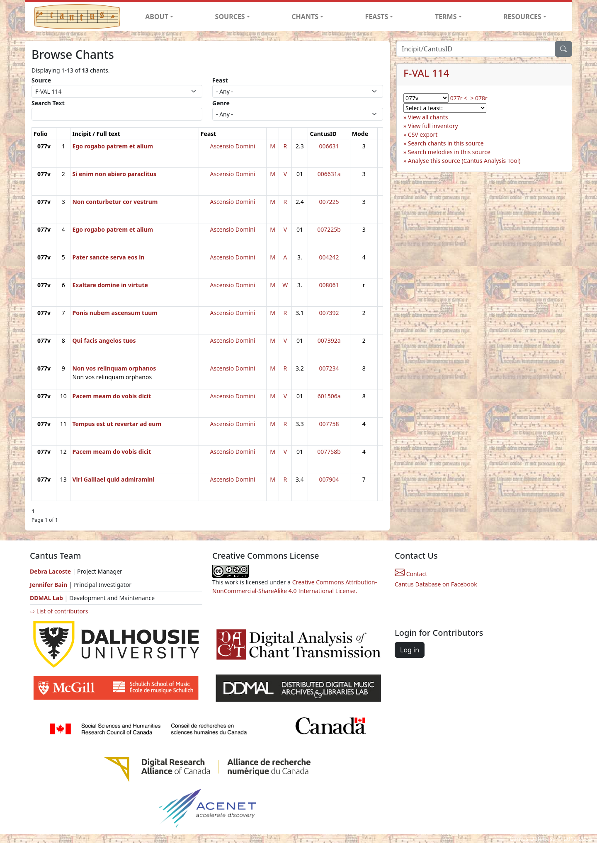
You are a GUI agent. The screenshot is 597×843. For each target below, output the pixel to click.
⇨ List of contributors (59, 611)
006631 (329, 146)
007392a (329, 340)
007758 (329, 424)
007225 (329, 202)
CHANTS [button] (304, 16)
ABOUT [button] (156, 16)
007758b (329, 451)
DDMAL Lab (46, 598)
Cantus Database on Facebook (436, 584)
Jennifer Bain (49, 585)
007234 (329, 368)
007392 (329, 313)
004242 (329, 257)
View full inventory (433, 126)
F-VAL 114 (426, 73)
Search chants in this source (446, 143)
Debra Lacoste (50, 571)
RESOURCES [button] (522, 16)
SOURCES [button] (230, 16)
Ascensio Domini (232, 146)
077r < (458, 98)
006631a (329, 174)
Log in (409, 649)
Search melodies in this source (449, 152)
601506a (329, 396)
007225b (329, 229)
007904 (329, 479)
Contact (411, 574)
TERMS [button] (446, 16)
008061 (329, 285)
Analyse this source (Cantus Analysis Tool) (464, 161)
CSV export (423, 134)
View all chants (428, 117)
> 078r (478, 98)
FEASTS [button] (376, 16)
